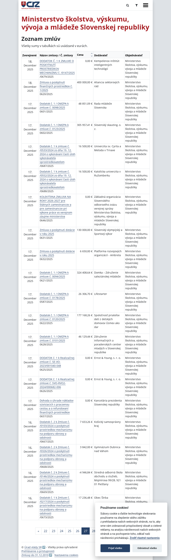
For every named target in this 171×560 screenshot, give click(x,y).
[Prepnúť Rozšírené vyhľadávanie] (136, 5)
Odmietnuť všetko (147, 548)
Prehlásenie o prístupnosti (37, 551)
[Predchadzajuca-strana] (38, 531)
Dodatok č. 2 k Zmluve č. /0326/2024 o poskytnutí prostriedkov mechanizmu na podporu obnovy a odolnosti (56, 455)
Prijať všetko (115, 548)
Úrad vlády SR (33, 547)
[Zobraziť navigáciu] (146, 5)
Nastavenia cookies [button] (66, 555)
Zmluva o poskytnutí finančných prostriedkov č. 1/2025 (56, 86)
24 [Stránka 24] (61, 531)
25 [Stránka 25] (69, 531)
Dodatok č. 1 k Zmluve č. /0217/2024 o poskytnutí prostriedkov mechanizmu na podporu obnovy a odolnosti (56, 505)
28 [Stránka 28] (93, 531)
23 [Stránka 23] (53, 531)
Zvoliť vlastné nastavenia (145, 538)
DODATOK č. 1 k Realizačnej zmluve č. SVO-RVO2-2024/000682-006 (57, 383)
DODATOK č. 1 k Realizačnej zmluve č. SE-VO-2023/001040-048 (57, 361)
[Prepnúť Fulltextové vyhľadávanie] (127, 5)
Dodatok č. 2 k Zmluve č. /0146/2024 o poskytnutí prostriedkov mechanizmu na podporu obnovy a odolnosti (56, 480)
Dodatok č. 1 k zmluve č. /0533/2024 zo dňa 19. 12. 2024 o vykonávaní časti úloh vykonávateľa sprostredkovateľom (57, 154)
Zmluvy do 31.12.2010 (34, 555)
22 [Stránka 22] (45, 531)
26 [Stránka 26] (77, 531)
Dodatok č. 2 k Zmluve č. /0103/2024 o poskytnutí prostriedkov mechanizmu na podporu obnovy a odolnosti (56, 429)
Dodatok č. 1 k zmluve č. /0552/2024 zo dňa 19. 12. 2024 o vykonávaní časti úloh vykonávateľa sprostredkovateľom (57, 179)
